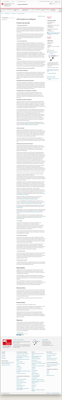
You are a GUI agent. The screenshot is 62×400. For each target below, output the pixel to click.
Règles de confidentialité (25, 211)
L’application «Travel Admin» (21, 373)
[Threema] (20, 334)
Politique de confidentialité (26, 203)
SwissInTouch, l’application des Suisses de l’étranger (38, 390)
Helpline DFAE (13, 13)
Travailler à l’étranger (20, 380)
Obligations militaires (35, 373)
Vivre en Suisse (49, 356)
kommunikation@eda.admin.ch (54, 32)
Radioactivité (19, 366)
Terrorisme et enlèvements (21, 363)
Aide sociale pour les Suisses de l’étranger (38, 365)
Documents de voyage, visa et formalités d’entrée (23, 360)
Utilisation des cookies (38, 203)
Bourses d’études (34, 378)
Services (33, 10)
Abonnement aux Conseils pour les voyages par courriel (23, 371)
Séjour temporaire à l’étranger (21, 379)
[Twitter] (18, 334)
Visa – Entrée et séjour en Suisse (51, 353)
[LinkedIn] (19, 334)
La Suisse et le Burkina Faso (45, 10)
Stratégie (48, 370)
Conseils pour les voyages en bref (22, 355)
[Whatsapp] (21, 334)
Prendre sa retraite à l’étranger (21, 382)
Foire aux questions (20, 361)
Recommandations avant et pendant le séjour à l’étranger (23, 357)
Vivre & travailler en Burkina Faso (26, 10)
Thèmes (48, 372)
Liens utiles (33, 383)
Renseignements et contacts (51, 355)
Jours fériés (3, 356)
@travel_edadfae (52, 76)
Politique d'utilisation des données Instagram (29, 198)
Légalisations (34, 367)
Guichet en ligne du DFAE (18, 339)
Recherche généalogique (35, 376)
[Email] (22, 334)
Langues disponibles (52, 73)
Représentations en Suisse (21, 385)
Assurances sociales (34, 370)
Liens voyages (19, 369)
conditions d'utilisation (36, 211)
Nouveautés (3, 353)
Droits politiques (34, 360)
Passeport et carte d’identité (36, 358)
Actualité (4, 10)
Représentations (9, 10)
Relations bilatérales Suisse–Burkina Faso (53, 364)
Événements (3, 355)
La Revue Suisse (34, 385)
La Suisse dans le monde (21, 1)
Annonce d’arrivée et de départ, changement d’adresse (37, 357)
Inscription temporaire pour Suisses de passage (38, 354)
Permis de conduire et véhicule (36, 361)
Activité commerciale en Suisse (51, 359)
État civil (33, 388)
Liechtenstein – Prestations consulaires (37, 379)
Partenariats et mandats (50, 375)
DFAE (13, 1)
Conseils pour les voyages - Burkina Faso (23, 353)
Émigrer (18, 377)
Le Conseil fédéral (6, 1)
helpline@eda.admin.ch (53, 51)
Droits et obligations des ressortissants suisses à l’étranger (22, 389)
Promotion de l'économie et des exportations (52, 366)
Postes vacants (4, 358)
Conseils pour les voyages (17, 10)
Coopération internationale (54, 10)
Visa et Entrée (38, 10)
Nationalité (33, 386)
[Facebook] (17, 334)
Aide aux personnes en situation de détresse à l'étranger (38, 364)
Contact (49, 38)
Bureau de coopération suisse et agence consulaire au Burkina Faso (8, 363)
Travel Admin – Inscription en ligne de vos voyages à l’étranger (38, 382)
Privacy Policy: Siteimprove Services (31, 124)
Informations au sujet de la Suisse (52, 358)
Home (2, 13)
